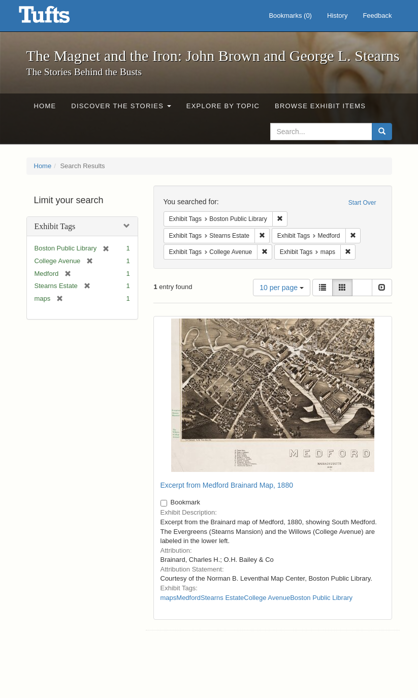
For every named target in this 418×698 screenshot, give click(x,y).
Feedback (377, 15)
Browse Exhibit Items (320, 106)
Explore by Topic (223, 106)
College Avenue (267, 597)
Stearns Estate (222, 597)
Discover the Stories (121, 106)
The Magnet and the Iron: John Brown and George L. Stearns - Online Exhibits (57, 17)
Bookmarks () (290, 15)
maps (168, 597)
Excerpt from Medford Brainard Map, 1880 (226, 485)
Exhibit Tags (55, 226)
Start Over (362, 202)
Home (45, 106)
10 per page (282, 287)
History (337, 15)
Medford (188, 597)
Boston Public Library (321, 597)
